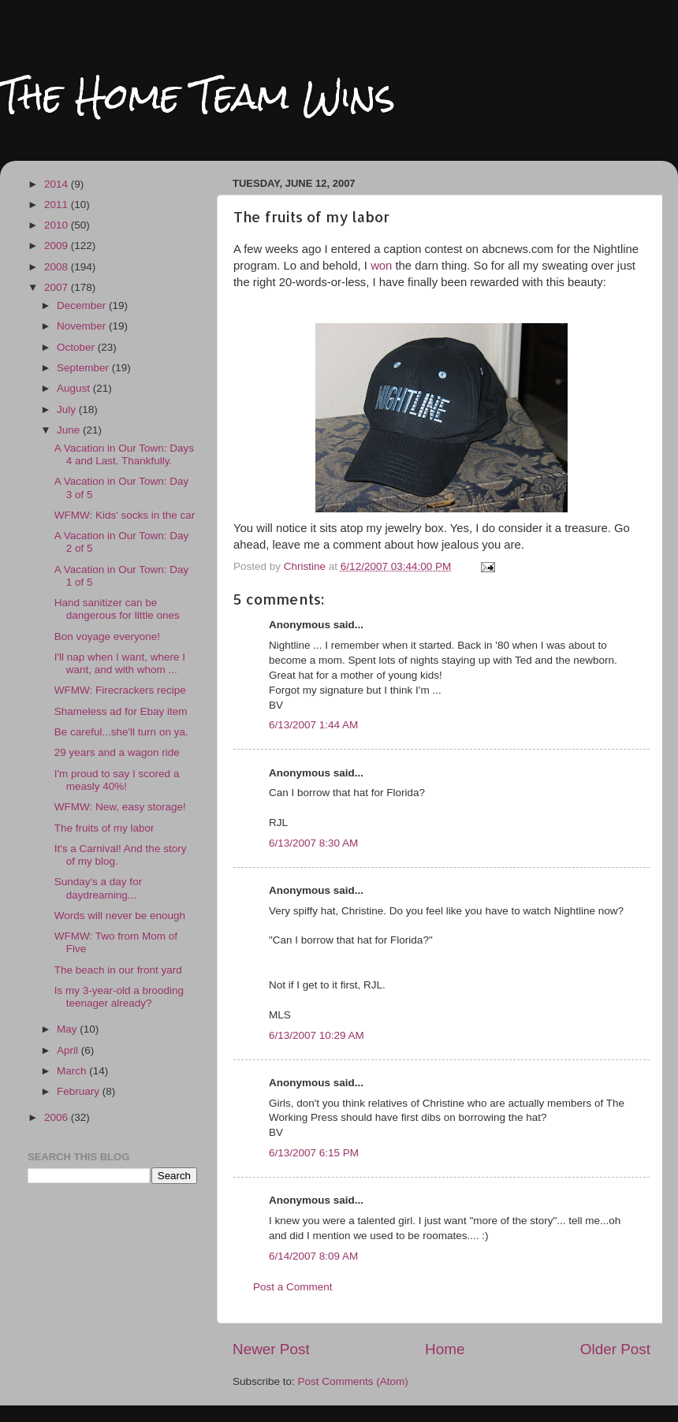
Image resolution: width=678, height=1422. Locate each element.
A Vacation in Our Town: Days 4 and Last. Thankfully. (124, 454)
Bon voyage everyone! (107, 636)
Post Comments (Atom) (353, 1381)
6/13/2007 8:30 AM (313, 843)
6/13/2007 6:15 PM (314, 1153)
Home (444, 1349)
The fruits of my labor (104, 828)
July (68, 409)
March (73, 1071)
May (68, 1029)
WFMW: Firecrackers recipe (120, 690)
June (70, 430)
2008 (57, 267)
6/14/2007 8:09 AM (313, 1256)
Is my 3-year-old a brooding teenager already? (119, 997)
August (75, 388)
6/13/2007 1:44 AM (313, 725)
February (79, 1091)
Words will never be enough (119, 915)
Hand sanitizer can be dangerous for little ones (117, 609)
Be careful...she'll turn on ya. (121, 732)
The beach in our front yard (118, 970)
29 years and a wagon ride (117, 752)
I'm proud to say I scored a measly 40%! (117, 780)
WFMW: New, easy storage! (120, 807)
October (77, 347)
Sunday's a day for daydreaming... (98, 888)
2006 (57, 1117)
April (69, 1050)
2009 (57, 245)
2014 (57, 184)
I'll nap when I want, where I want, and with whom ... (119, 663)
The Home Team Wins (197, 96)
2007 (57, 287)
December (83, 305)
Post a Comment (293, 1287)
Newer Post (271, 1349)
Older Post (615, 1349)
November (83, 326)
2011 (57, 204)
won (383, 265)
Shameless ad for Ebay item (121, 711)
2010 (57, 225)
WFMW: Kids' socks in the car (125, 515)
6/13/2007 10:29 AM (316, 1035)
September (84, 368)
